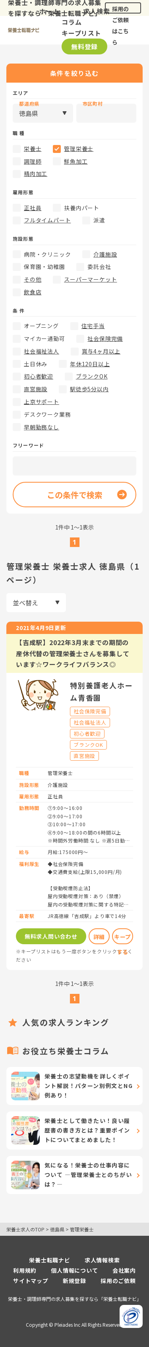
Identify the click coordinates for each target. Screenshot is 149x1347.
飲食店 (32, 292)
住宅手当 (93, 326)
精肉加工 (35, 174)
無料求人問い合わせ (51, 936)
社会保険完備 (105, 338)
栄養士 (32, 149)
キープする (122, 938)
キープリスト (81, 33)
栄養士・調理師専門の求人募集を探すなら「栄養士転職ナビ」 (74, 1298)
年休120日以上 (90, 364)
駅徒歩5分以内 (89, 389)
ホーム (49, 11)
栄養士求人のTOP (25, 1229)
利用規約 (25, 1270)
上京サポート (41, 402)
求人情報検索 (102, 1260)
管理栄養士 (78, 149)
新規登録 (74, 1281)
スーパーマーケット (90, 279)
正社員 (32, 208)
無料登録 (84, 46)
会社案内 (124, 1270)
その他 (32, 279)
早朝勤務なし (41, 427)
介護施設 (105, 254)
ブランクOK (92, 376)
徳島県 (57, 1229)
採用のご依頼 (118, 1281)
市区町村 (93, 103)
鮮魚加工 (75, 161)
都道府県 (29, 103)
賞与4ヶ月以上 (101, 351)
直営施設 (35, 389)
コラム (71, 22)
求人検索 (96, 11)
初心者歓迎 (38, 376)
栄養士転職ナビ (49, 1260)
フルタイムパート (47, 220)
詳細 (99, 937)
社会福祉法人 (41, 351)
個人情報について (74, 1270)
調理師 (32, 161)
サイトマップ (30, 1281)
